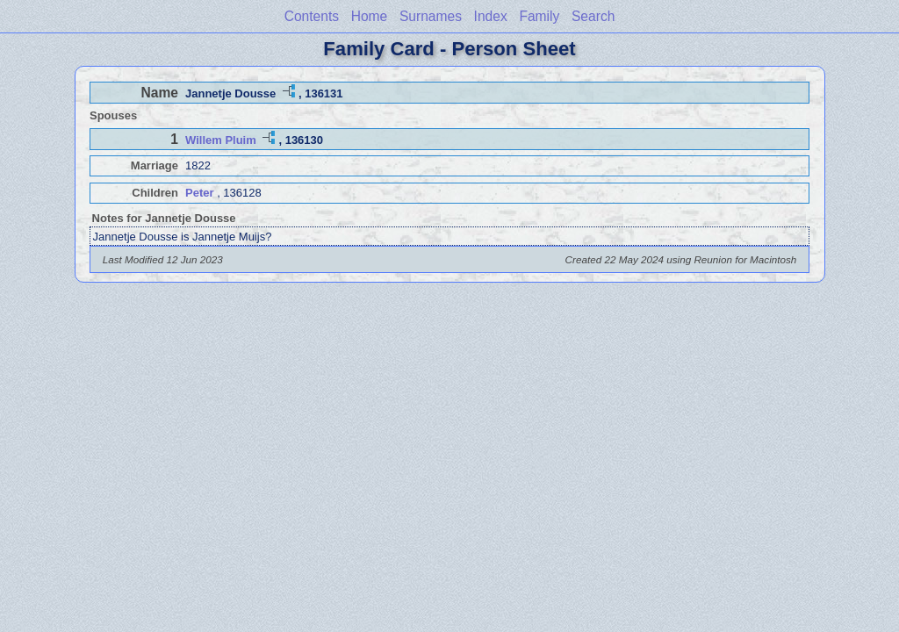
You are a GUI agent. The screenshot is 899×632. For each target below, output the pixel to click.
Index (490, 16)
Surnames (430, 16)
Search (593, 16)
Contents (311, 16)
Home (369, 16)
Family (539, 16)
